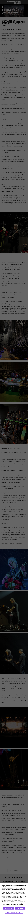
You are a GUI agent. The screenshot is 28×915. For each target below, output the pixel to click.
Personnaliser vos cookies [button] (13, 912)
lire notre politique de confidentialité (14, 904)
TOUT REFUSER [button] (20, 908)
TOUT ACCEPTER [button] (8, 908)
